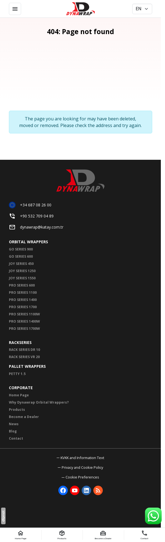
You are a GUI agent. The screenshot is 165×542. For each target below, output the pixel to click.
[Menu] (15, 9)
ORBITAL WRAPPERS (28, 241)
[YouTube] (74, 490)
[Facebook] (63, 490)
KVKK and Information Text (82, 457)
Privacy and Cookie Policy (82, 467)
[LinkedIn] (86, 490)
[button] (80, 477)
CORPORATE (21, 387)
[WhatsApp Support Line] (153, 516)
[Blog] (98, 490)
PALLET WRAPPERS (27, 366)
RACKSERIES (20, 342)
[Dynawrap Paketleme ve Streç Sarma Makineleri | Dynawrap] (80, 9)
